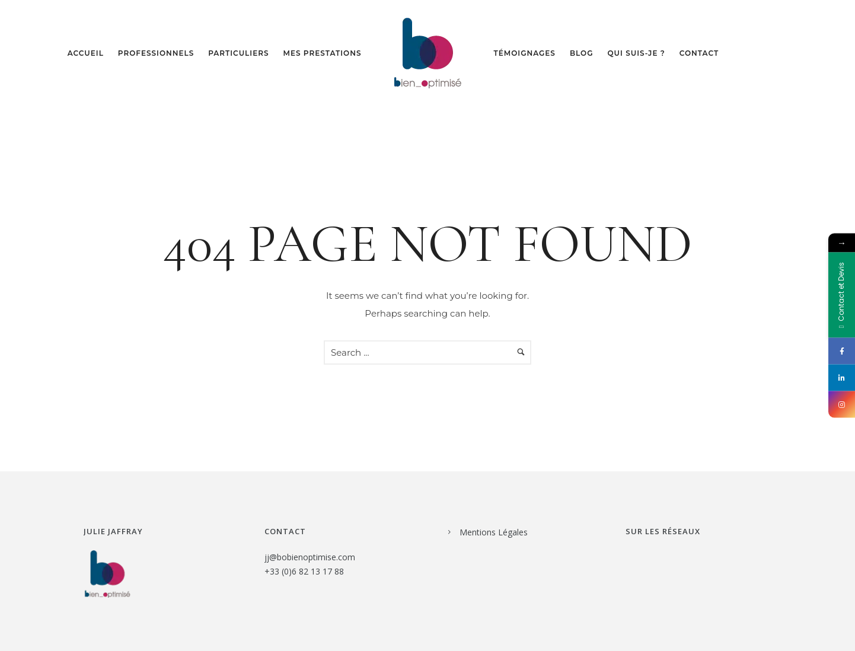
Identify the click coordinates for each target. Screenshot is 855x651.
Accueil (86, 53)
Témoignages (525, 53)
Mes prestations (322, 53)
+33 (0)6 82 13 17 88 (304, 571)
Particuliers (238, 53)
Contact (699, 53)
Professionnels (156, 53)
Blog (582, 53)
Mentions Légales (494, 532)
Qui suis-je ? (636, 53)
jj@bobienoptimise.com (309, 557)
